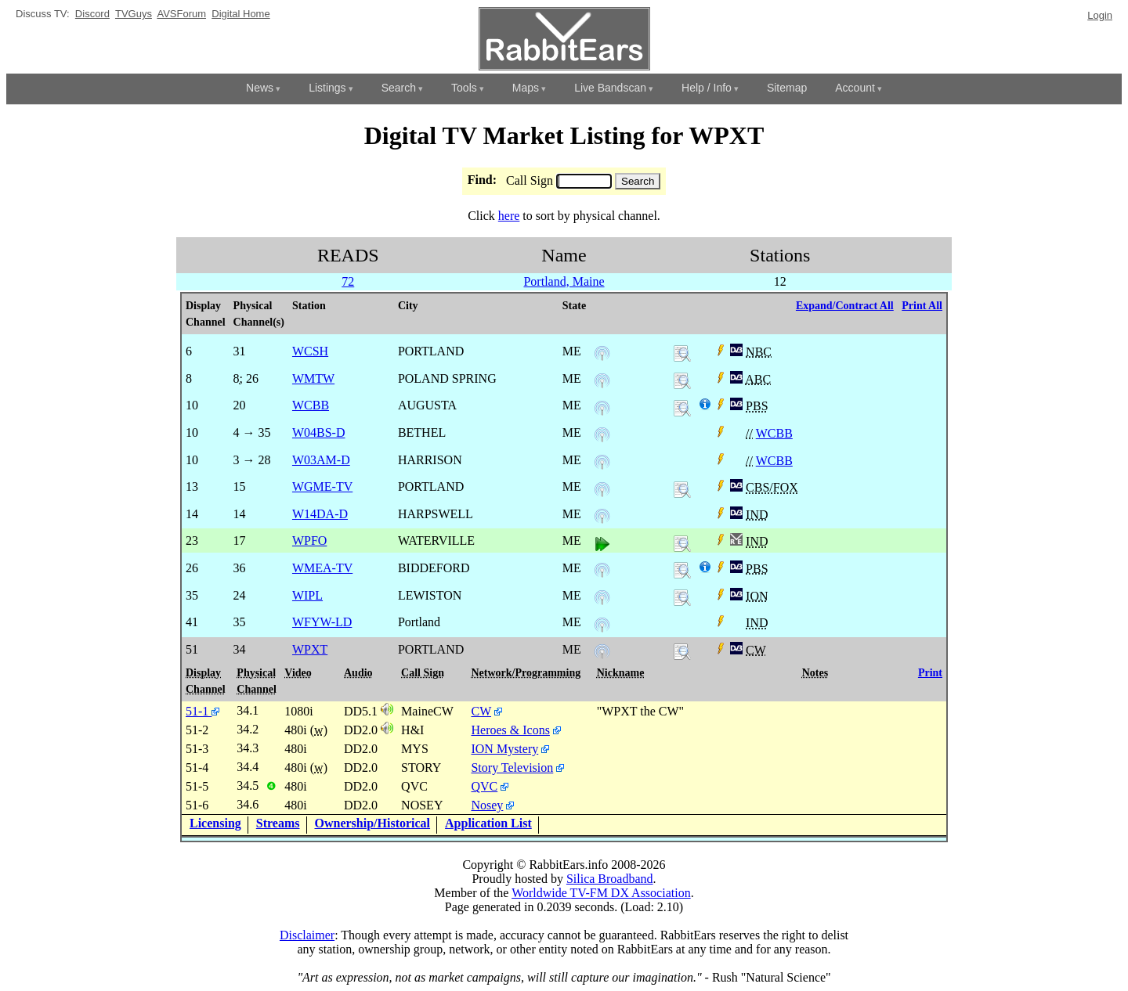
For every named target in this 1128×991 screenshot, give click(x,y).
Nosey (487, 805)
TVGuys (133, 14)
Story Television (512, 767)
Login (1099, 15)
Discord (92, 14)
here (509, 215)
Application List (488, 823)
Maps (525, 87)
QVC (484, 786)
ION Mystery (504, 748)
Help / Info (707, 87)
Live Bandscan (610, 87)
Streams (278, 823)
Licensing (215, 823)
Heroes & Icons (510, 730)
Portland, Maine (563, 281)
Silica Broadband (609, 878)
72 (348, 281)
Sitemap (787, 87)
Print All (922, 306)
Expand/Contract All (845, 306)
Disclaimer (307, 935)
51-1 (202, 711)
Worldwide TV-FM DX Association (601, 892)
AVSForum (181, 14)
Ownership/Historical (373, 823)
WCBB (774, 433)
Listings (327, 87)
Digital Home (240, 14)
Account (855, 87)
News (259, 87)
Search (398, 87)
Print (930, 673)
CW (480, 711)
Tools (464, 87)
